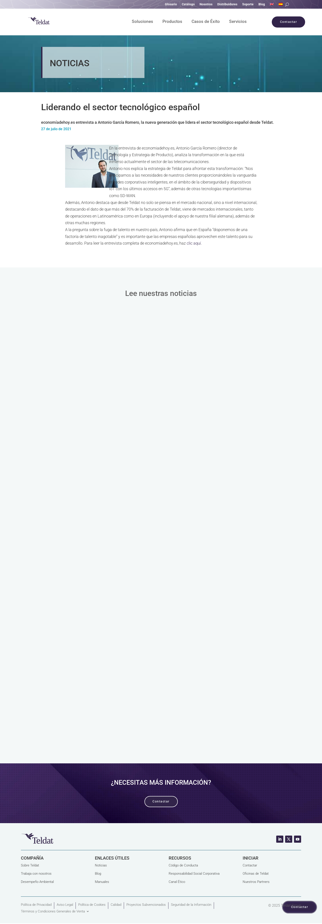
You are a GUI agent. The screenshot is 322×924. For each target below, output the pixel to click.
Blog (261, 4)
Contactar (250, 865)
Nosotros (206, 4)
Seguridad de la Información (191, 905)
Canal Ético (177, 882)
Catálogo (188, 4)
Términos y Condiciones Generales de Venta (53, 911)
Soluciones (142, 22)
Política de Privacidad (36, 905)
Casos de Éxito (206, 22)
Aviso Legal (65, 905)
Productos (172, 22)
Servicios (238, 22)
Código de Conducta (183, 865)
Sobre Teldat (30, 865)
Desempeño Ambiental (37, 882)
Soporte (248, 4)
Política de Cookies (92, 905)
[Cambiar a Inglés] (272, 5)
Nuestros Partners (256, 882)
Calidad (116, 905)
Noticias (101, 865)
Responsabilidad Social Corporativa (194, 874)
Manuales (102, 882)
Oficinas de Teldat (256, 874)
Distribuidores (227, 4)
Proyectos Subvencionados (146, 905)
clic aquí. (194, 243)
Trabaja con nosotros (36, 874)
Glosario (171, 4)
